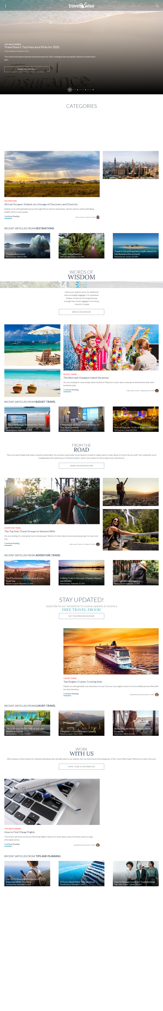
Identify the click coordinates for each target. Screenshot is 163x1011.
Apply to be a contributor (86, 843)
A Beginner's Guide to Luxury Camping (81, 808)
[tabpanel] (81, 47)
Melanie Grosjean (12, 654)
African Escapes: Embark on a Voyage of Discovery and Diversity (41, 208)
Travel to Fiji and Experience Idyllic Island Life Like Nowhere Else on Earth (141, 260)
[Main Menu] (6, 5)
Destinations (10, 205)
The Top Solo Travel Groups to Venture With (29, 598)
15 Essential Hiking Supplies (133, 652)
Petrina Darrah (125, 264)
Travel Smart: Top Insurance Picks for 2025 (31, 47)
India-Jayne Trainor (142, 453)
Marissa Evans (86, 222)
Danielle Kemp (144, 768)
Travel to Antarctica (15, 261)
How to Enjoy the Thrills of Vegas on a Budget (141, 492)
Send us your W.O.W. (86, 371)
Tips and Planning (12, 44)
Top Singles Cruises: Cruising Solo (86, 755)
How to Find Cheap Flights (19, 911)
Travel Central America (74, 261)
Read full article (27, 69)
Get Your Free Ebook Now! (86, 687)
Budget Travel (73, 436)
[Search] (157, 5)
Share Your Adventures (86, 531)
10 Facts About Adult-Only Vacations (80, 964)
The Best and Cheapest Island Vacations (89, 439)
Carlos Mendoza (10, 51)
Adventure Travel (12, 596)
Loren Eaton (124, 811)
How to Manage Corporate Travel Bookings (140, 964)
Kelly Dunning (68, 654)
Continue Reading (11, 221)
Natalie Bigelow (11, 495)
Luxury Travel (73, 752)
